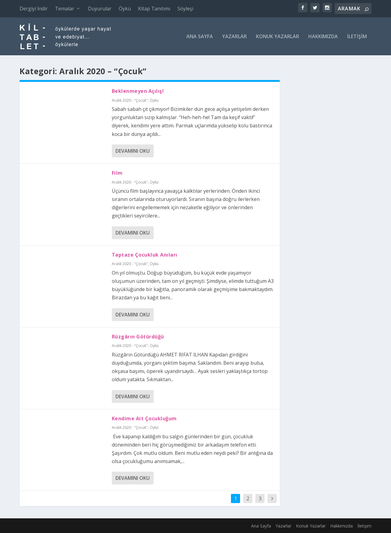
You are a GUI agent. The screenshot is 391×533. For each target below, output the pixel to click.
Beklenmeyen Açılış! (138, 91)
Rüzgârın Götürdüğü (138, 336)
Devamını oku (132, 151)
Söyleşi (185, 8)
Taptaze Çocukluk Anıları (144, 254)
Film (117, 173)
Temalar (64, 8)
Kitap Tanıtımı (154, 8)
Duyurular (99, 8)
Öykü (125, 8)
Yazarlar (234, 37)
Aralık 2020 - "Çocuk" (130, 100)
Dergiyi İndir (34, 8)
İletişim (357, 37)
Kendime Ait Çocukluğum (144, 418)
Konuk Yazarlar (277, 37)
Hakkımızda (323, 37)
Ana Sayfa (199, 37)
